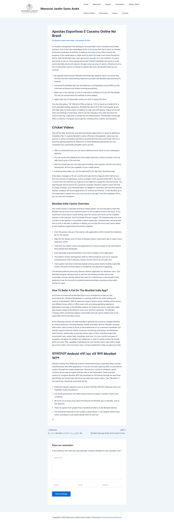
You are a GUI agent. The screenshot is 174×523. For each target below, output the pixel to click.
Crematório (116, 4)
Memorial (95, 4)
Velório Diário (130, 4)
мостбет (93, 58)
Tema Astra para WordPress (111, 517)
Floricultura (87, 13)
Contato (107, 13)
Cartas (98, 13)
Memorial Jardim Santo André (60, 8)
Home (85, 4)
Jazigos (106, 4)
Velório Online (144, 4)
